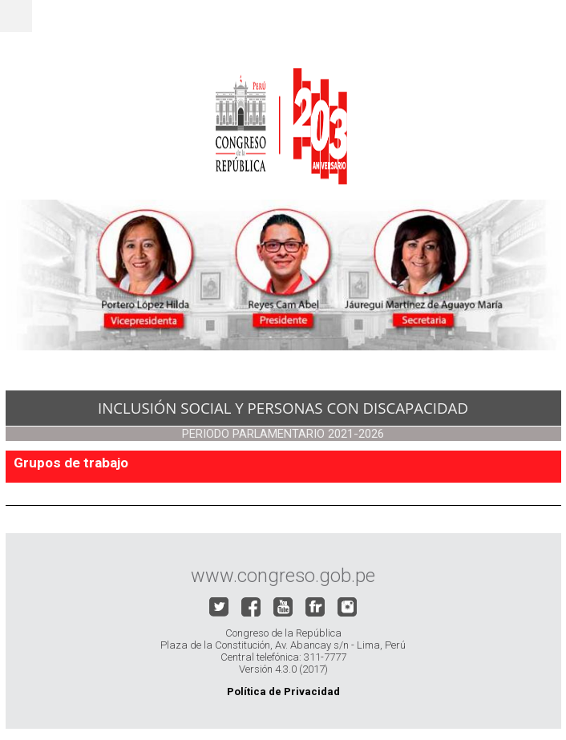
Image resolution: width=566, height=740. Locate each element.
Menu (16, 16)
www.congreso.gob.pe (283, 575)
